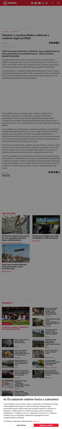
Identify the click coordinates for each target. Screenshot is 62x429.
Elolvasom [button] (36, 421)
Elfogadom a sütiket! (46, 425)
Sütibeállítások (21, 425)
